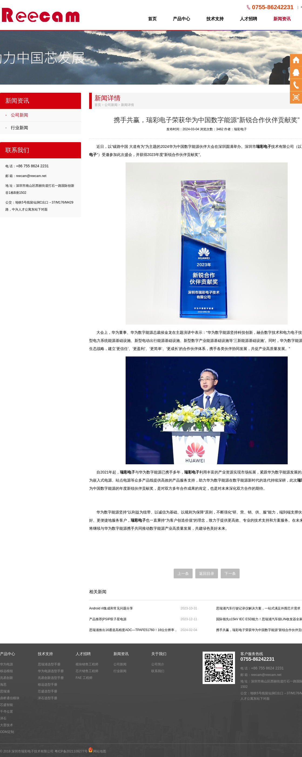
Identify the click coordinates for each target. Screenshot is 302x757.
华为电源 (6, 664)
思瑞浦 (5, 691)
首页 (152, 18)
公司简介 (157, 664)
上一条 (183, 573)
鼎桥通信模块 (9, 698)
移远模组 (6, 671)
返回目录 (206, 573)
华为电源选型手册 (51, 671)
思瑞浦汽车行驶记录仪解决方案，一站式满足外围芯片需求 (258, 608)
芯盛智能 (6, 705)
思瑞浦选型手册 (49, 664)
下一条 (230, 573)
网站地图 (99, 751)
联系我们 (157, 671)
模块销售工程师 (87, 664)
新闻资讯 (282, 18)
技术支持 (215, 18)
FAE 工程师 (84, 678)
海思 (3, 684)
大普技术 (6, 725)
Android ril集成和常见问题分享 (111, 608)
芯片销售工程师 (87, 671)
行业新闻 (19, 127)
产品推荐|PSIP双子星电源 (107, 619)
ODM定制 (7, 732)
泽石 (3, 718)
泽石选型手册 (47, 698)
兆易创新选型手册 (51, 678)
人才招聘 (248, 18)
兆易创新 (6, 678)
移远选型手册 (47, 684)
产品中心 (181, 18)
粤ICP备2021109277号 (71, 751)
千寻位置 (6, 711)
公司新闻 (19, 115)
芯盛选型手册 (47, 691)
